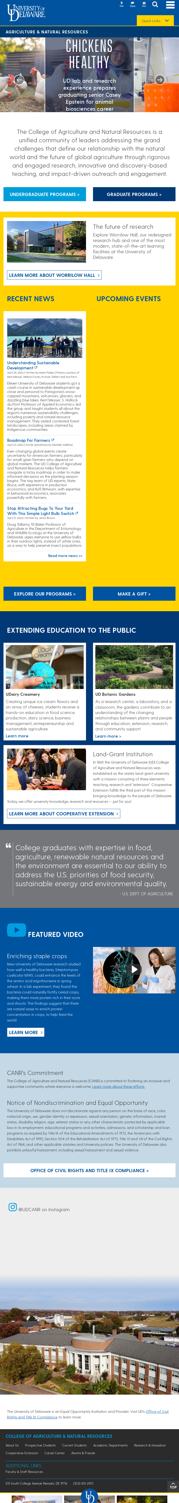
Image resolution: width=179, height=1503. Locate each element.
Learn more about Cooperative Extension (61, 813)
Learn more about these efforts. (118, 1086)
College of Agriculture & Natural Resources (59, 1436)
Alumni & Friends (83, 1453)
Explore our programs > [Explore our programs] (45, 593)
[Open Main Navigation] (170, 4)
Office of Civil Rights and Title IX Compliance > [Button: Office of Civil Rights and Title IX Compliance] (89, 1170)
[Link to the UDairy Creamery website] (45, 667)
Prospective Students (40, 1445)
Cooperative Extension (22, 1453)
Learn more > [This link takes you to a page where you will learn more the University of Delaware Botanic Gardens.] (108, 735)
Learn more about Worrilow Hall (52, 275)
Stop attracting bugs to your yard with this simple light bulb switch (40, 511)
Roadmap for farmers (28, 440)
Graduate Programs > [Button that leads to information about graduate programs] (134, 194)
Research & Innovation (150, 1445)
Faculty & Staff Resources (24, 1472)
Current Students (74, 1445)
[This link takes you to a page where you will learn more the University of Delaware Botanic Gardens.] (134, 667)
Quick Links (151, 21)
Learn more (23, 1032)
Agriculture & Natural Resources (47, 31)
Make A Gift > (134, 593)
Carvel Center (55, 1453)
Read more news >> (65, 555)
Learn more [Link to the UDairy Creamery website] (17, 735)
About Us (12, 1445)
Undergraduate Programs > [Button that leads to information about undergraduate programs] (45, 194)
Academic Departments (110, 1445)
